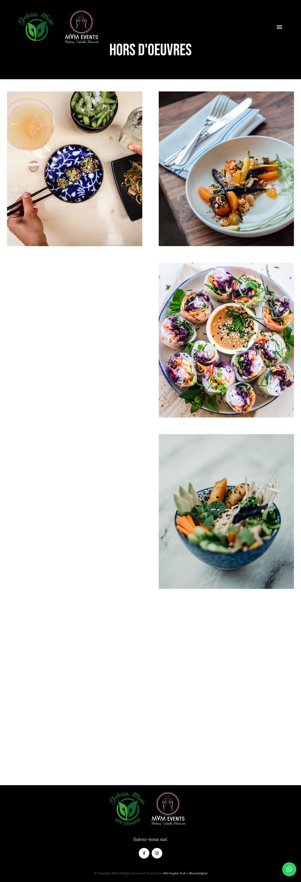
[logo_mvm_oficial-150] (81, 11)
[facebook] (144, 853)
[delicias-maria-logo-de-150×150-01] (35, 11)
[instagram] (157, 853)
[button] (289, 869)
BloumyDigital (198, 873)
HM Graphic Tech (174, 873)
